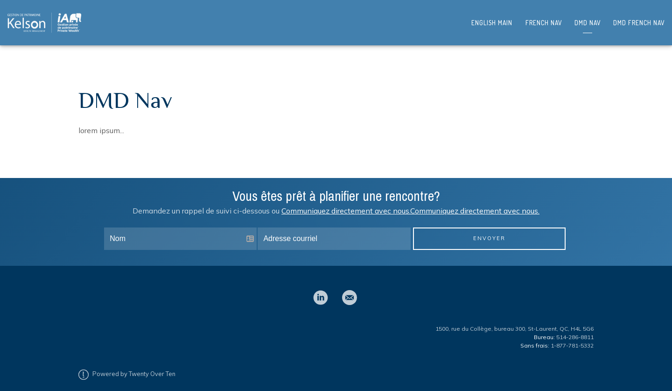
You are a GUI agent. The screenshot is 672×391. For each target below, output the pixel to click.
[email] (349, 290)
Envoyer (489, 230)
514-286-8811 (575, 329)
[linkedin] (320, 290)
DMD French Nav (639, 20)
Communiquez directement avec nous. (345, 203)
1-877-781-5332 (572, 337)
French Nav (543, 20)
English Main (491, 20)
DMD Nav (587, 20)
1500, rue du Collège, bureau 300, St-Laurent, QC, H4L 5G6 (514, 321)
